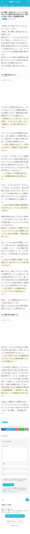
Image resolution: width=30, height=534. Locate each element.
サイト (4, 474)
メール (4, 468)
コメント (5, 446)
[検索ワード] (15, 499)
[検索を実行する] (27, 499)
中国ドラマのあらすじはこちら (15, 516)
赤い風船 (5, 18)
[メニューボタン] (2, 2)
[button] (3, 429)
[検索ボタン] (28, 2)
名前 (4, 463)
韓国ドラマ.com (15, 2)
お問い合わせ (20, 521)
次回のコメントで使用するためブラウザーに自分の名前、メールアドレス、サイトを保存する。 (15, 480)
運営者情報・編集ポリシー (12, 521)
